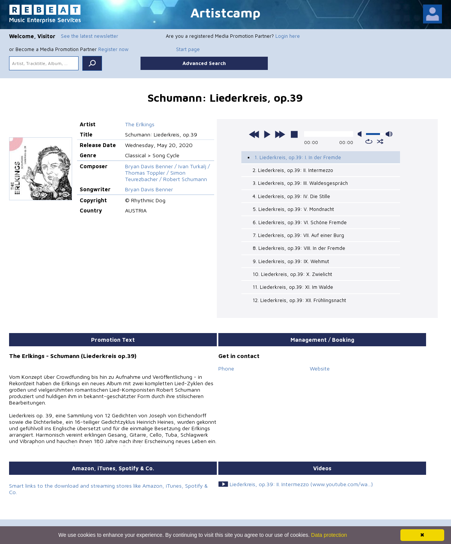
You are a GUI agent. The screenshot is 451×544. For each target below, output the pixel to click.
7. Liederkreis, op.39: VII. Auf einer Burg (298, 235)
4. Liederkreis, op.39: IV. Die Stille (291, 196)
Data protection (329, 535)
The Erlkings (139, 124)
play (267, 134)
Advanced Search (204, 63)
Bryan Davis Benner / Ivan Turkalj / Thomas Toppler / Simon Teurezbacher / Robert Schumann (167, 172)
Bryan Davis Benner (149, 189)
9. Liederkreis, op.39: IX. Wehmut (291, 261)
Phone (226, 368)
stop (294, 134)
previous (254, 134)
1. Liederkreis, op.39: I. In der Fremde (298, 157)
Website (320, 368)
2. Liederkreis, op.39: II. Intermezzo (293, 170)
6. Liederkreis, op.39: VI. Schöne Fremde (300, 222)
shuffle (380, 141)
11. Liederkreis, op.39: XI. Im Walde (293, 287)
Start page (188, 49)
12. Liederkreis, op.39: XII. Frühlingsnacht (299, 300)
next (280, 134)
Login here (287, 36)
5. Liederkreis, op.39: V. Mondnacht (293, 209)
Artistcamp (225, 12)
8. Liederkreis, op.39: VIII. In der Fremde (299, 248)
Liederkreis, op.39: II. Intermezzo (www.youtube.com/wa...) (301, 484)
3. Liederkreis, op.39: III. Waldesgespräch (300, 183)
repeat (369, 141)
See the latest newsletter (89, 36)
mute (361, 134)
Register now (113, 49)
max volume (389, 134)
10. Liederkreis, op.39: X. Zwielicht (292, 274)
